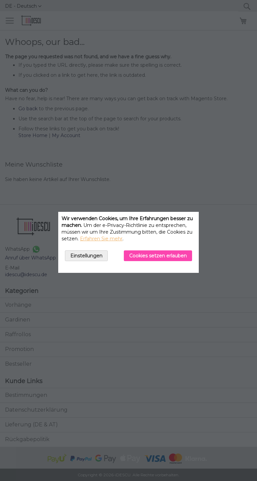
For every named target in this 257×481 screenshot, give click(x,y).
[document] (128, 242)
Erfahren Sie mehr (101, 239)
